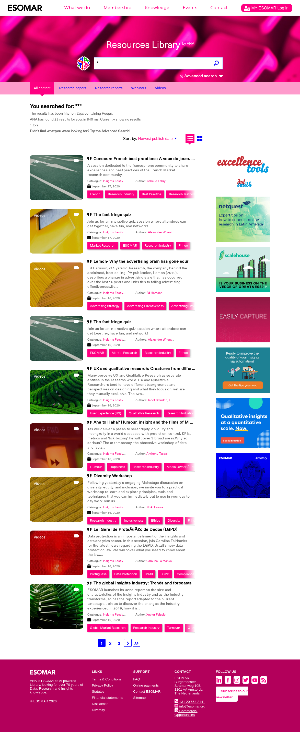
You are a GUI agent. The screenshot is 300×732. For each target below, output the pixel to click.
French (95, 194)
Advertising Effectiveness (145, 306)
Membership (117, 7)
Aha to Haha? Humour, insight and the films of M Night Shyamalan (159, 422)
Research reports (108, 88)
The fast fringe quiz (113, 214)
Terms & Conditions (107, 679)
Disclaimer (100, 704)
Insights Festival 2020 (118, 181)
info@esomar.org (190, 706)
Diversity (174, 520)
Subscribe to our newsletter (232, 694)
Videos (160, 88)
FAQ (136, 679)
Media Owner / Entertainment (188, 467)
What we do (77, 7)
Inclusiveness (133, 520)
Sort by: (130, 138)
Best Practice (151, 194)
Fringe (183, 245)
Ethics (155, 520)
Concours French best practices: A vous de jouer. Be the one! (154, 158)
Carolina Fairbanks (159, 561)
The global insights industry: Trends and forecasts (143, 583)
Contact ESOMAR (146, 691)
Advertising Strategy (104, 306)
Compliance (185, 574)
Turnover (173, 628)
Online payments (146, 685)
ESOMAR (130, 245)
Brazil (149, 574)
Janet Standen (157, 400)
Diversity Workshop (113, 475)
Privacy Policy (102, 685)
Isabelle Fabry (156, 181)
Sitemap (139, 698)
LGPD (164, 574)
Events (190, 7)
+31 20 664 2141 (190, 702)
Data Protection (125, 574)
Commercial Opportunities (186, 713)
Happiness (117, 467)
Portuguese (98, 574)
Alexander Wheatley (162, 232)
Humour (96, 467)
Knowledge (157, 7)
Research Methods (182, 194)
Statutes (98, 691)
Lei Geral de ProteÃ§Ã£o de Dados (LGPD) (136, 529)
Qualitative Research (144, 413)
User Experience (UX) (105, 413)
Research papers (72, 88)
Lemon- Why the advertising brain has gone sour (141, 261)
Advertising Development (189, 306)
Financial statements (107, 698)
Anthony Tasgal (157, 454)
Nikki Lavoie (154, 507)
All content (42, 88)
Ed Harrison (154, 293)
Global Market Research (107, 628)
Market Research (102, 245)
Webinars (138, 88)
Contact (219, 7)
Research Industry (121, 194)
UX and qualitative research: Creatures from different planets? (155, 368)
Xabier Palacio (156, 615)
